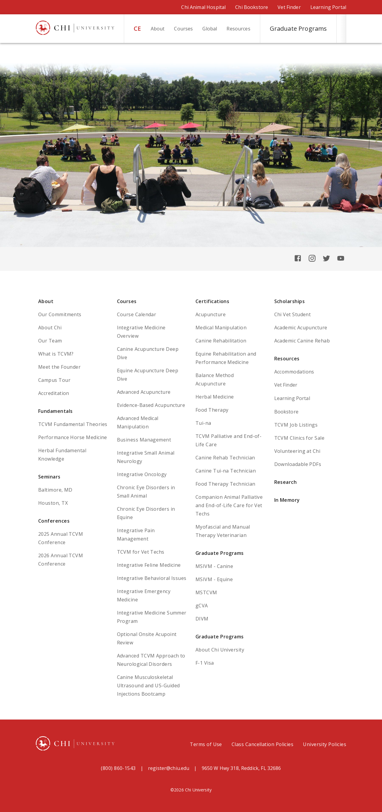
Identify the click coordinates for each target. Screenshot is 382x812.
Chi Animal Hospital (203, 7)
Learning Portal (328, 7)
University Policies (324, 744)
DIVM (202, 618)
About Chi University (219, 649)
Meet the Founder (59, 367)
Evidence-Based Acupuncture (151, 405)
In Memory (287, 500)
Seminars (49, 476)
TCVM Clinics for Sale (299, 438)
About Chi (49, 327)
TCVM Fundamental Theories (72, 424)
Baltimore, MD (55, 490)
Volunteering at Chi (297, 451)
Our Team (50, 340)
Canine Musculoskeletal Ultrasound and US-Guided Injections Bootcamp (148, 685)
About (45, 301)
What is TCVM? (56, 354)
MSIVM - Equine (214, 579)
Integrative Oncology (142, 474)
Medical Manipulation (221, 327)
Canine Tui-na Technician (225, 470)
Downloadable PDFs (297, 464)
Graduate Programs (219, 553)
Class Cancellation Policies (262, 744)
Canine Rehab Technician (225, 457)
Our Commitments (59, 314)
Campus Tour (54, 380)
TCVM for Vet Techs (140, 552)
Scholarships (289, 301)
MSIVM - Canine (214, 566)
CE (137, 28)
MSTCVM (206, 592)
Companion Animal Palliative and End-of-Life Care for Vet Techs (229, 505)
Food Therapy (212, 410)
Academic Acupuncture (300, 327)
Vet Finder (289, 7)
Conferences (54, 521)
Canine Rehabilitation (221, 340)
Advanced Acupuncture (144, 392)
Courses (127, 301)
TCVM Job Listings (296, 425)
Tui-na (203, 423)
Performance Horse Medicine (72, 437)
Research (285, 482)
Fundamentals (55, 411)
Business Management (144, 439)
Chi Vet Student (292, 314)
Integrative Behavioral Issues (152, 578)
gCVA (201, 605)
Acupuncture (210, 314)
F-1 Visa (204, 663)
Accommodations (294, 371)
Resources (287, 358)
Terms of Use (206, 744)
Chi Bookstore (251, 7)
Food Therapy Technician (225, 484)
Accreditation (53, 393)
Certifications (212, 301)
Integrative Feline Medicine (149, 565)
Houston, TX (53, 503)
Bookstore (286, 411)
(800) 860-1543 (118, 768)
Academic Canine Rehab (302, 340)
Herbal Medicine (214, 396)
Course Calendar (136, 314)
